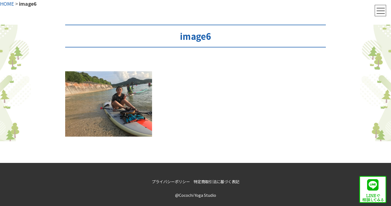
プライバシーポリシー (171, 181)
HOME (7, 3)
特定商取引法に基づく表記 (216, 181)
